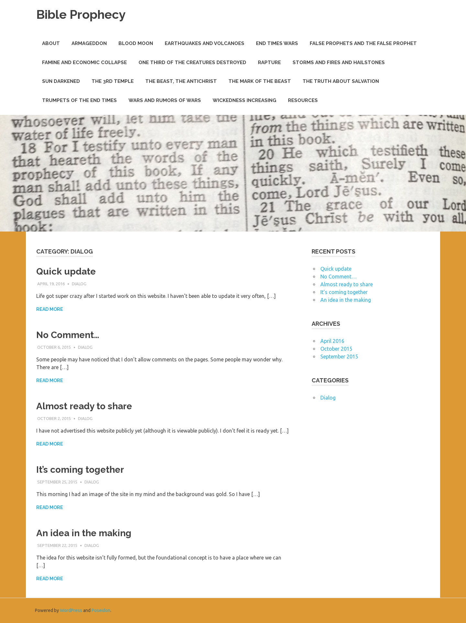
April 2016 (332, 341)
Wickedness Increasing (244, 100)
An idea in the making (83, 533)
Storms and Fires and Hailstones (339, 62)
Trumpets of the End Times (79, 100)
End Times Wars (277, 43)
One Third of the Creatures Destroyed (192, 62)
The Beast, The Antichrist (181, 81)
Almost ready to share (84, 406)
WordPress (71, 610)
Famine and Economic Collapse (84, 62)
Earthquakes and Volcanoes (204, 43)
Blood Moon (135, 43)
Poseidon (101, 610)
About (51, 43)
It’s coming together (80, 469)
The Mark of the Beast (259, 81)
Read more (49, 309)
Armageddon (89, 43)
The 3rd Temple (113, 81)
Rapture (269, 62)
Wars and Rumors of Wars (164, 100)
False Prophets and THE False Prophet (363, 43)
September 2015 (339, 356)
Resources (303, 100)
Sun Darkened (61, 81)
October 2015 (336, 349)
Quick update (66, 271)
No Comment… (67, 335)
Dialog (79, 283)
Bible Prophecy (81, 14)
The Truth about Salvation (341, 81)
